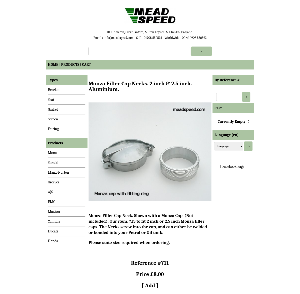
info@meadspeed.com (119, 38)
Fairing (53, 129)
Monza (53, 153)
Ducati (53, 231)
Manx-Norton (58, 172)
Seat (51, 99)
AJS (50, 192)
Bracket (54, 90)
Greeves (53, 182)
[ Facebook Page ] (233, 166)
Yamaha (54, 221)
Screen (53, 119)
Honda (53, 241)
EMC (51, 202)
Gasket (53, 109)
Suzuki (53, 162)
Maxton (54, 211)
